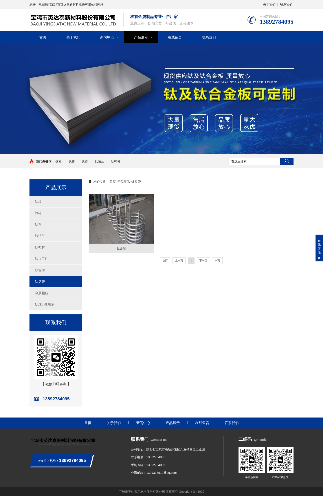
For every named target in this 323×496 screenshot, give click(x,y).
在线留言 (175, 37)
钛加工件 (41, 259)
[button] (160, 150)
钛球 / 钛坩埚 (44, 304)
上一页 (179, 260)
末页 (217, 260)
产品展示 (141, 37)
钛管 (85, 161)
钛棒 (72, 161)
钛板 (58, 161)
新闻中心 (107, 37)
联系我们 (286, 4)
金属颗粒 (41, 293)
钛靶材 (115, 161)
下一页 (203, 260)
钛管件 (40, 270)
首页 (42, 37)
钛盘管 (40, 281)
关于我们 (269, 4)
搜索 (287, 161)
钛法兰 (99, 161)
